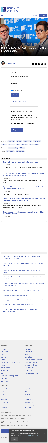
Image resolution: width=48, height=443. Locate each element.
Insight (3, 359)
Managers (4, 399)
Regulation (11, 144)
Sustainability (29, 399)
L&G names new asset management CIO (16, 295)
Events (19, 141)
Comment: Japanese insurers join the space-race (18, 304)
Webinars (4, 378)
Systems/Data (29, 402)
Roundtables (5, 370)
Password (14, 83)
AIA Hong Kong (13, 148)
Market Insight (5, 367)
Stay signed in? (17, 90)
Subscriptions (29, 357)
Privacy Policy (29, 367)
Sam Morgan (10, 151)
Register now (17, 130)
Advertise (28, 354)
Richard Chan (20, 151)
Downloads (4, 351)
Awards (3, 349)
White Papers (5, 381)
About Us (28, 349)
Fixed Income (5, 397)
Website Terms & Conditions (33, 359)
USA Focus (28, 407)
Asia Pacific (11, 141)
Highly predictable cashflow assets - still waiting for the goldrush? (23, 300)
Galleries (3, 357)
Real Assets (4, 407)
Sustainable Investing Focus (9, 376)
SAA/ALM (24, 144)
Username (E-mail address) (19, 76)
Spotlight (3, 373)
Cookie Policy (29, 370)
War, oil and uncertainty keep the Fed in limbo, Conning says (22, 290)
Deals (3, 394)
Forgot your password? (20, 101)
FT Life (22, 148)
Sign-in (35, 15)
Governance (37, 141)
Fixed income (27, 141)
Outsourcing (4, 402)
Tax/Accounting (29, 405)
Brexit (3, 391)
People (4, 144)
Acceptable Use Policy (31, 373)
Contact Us (28, 351)
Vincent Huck (11, 63)
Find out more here (33, 435)
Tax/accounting (34, 144)
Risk (18, 144)
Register (43, 15)
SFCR (26, 397)
